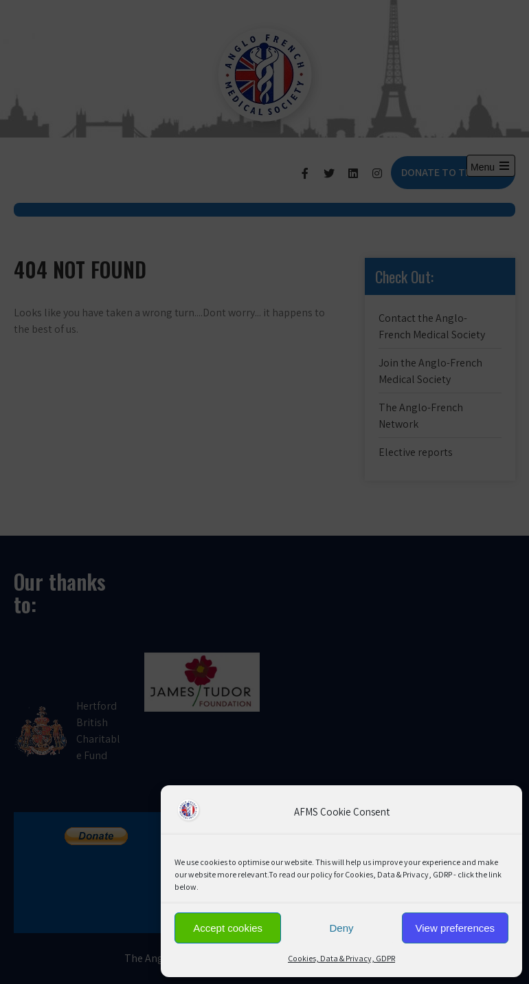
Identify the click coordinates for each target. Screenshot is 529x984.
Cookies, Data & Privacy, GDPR (341, 958)
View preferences (455, 928)
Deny (341, 928)
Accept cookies (227, 928)
